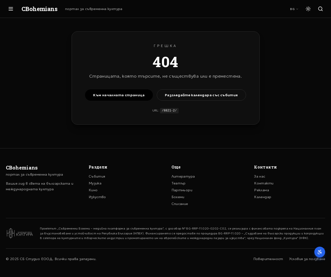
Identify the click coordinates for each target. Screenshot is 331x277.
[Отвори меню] (11, 9)
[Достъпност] (319, 252)
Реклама (261, 190)
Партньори (182, 190)
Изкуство (97, 197)
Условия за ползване (307, 259)
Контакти (263, 183)
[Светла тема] (308, 8)
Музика (95, 183)
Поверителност (268, 259)
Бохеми (178, 197)
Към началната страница (119, 95)
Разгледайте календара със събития (201, 95)
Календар (262, 197)
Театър (179, 183)
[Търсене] (320, 8)
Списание (180, 204)
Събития (97, 176)
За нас (259, 176)
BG (294, 9)
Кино (93, 190)
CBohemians (39, 9)
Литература (183, 176)
